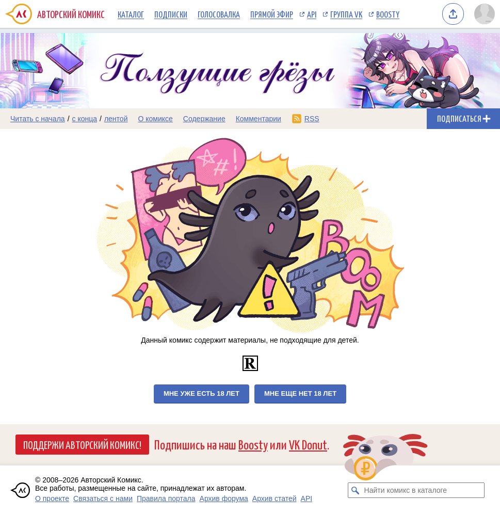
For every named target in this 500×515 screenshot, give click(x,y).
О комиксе (155, 119)
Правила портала (166, 498)
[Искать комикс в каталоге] (355, 490)
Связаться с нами (103, 498)
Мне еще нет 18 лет (300, 393)
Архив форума (224, 498)
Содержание (204, 119)
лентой (116, 119)
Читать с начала (37, 119)
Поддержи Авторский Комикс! (82, 444)
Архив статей (274, 498)
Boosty (387, 14)
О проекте (52, 498)
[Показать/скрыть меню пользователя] (484, 14)
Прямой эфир (271, 14)
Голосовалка (219, 14)
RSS (311, 119)
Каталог (131, 14)
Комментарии (258, 119)
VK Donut (308, 444)
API (311, 14)
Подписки (170, 14)
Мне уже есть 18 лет (201, 393)
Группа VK (346, 14)
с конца (85, 119)
